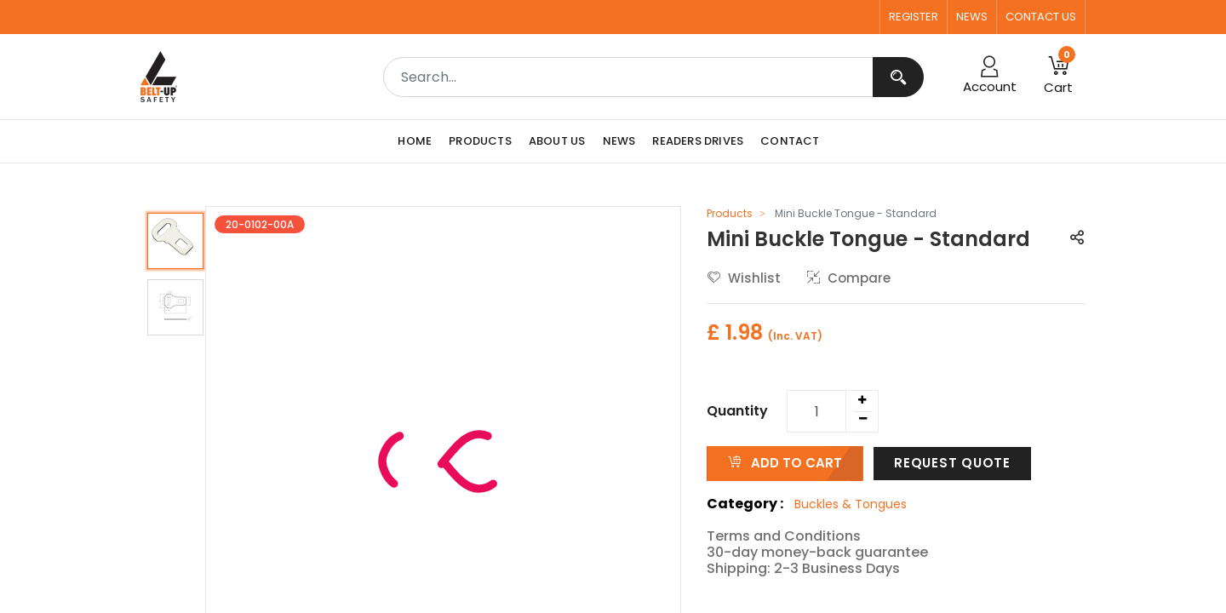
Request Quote (952, 463)
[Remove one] (862, 419)
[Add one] (861, 400)
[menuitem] (419, 141)
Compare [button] (849, 278)
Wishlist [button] (744, 278)
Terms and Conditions (784, 536)
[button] (1077, 239)
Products (730, 213)
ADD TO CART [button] (785, 463)
